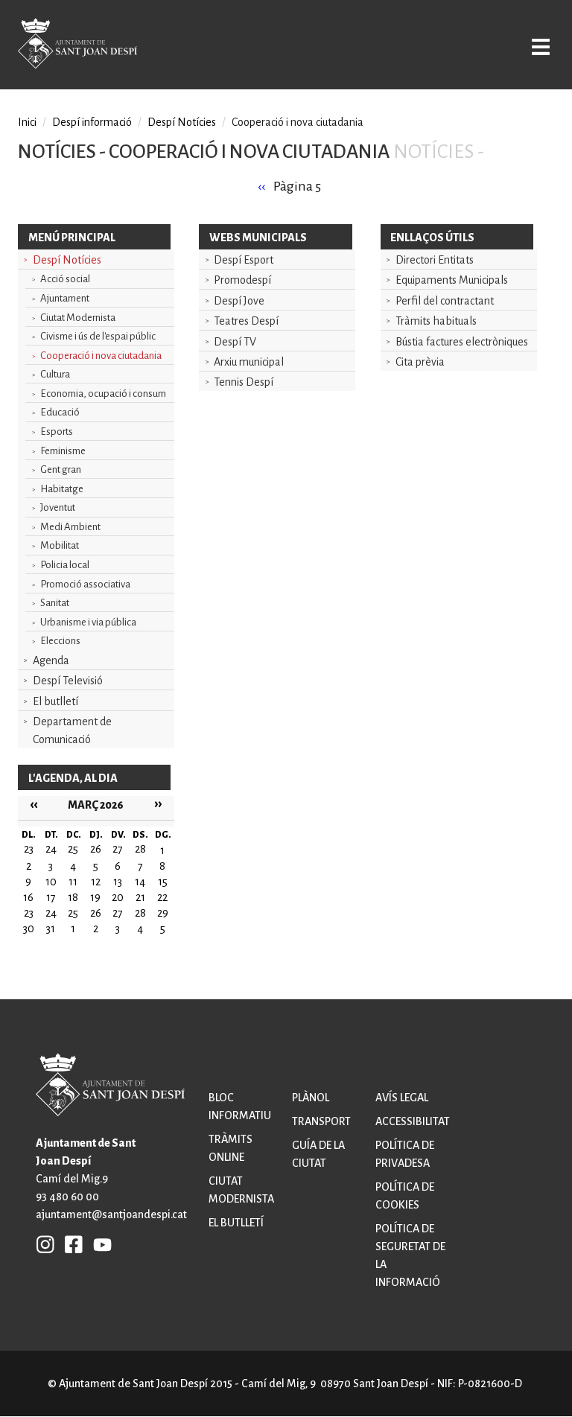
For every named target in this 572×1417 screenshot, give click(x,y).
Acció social (65, 278)
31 (50, 928)
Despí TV (235, 342)
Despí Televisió (68, 681)
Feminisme (63, 450)
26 (95, 913)
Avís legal (401, 1098)
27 (117, 913)
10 (51, 882)
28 (140, 913)
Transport (321, 1121)
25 (73, 913)
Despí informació (92, 122)
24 (51, 913)
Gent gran (60, 469)
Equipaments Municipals (451, 280)
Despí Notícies (67, 260)
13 (117, 882)
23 (29, 913)
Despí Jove (239, 301)
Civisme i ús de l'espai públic (98, 336)
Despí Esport (243, 260)
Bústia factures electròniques (461, 342)
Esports (56, 431)
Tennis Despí (243, 382)
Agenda (51, 660)
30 (28, 928)
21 (140, 897)
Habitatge (61, 488)
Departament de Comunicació (72, 730)
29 (162, 913)
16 (28, 897)
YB (98, 1244)
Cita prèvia (420, 362)
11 (73, 882)
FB (70, 1244)
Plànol (310, 1098)
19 (95, 897)
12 (96, 882)
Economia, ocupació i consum (103, 393)
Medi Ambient (70, 526)
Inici (27, 122)
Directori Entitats (434, 260)
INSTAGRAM (45, 1244)
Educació (60, 412)
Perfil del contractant (444, 301)
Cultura (55, 374)
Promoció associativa (85, 584)
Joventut (57, 507)
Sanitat (54, 602)
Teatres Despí (246, 321)
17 (51, 897)
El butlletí (55, 701)
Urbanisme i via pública (88, 622)
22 (162, 897)
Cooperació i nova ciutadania (101, 355)
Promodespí (242, 280)
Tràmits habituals (436, 321)
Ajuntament (64, 298)
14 (140, 882)
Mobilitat (59, 545)
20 (118, 897)
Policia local (64, 564)
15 (163, 882)
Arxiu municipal (249, 362)
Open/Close (537, 46)
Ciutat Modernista (77, 317)
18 (73, 897)
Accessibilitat (412, 1121)
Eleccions (60, 640)
